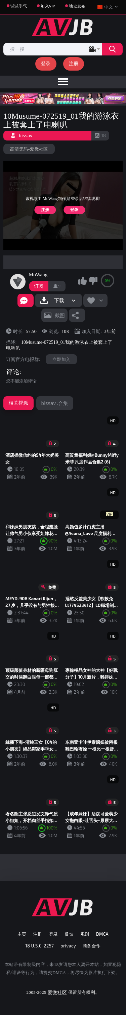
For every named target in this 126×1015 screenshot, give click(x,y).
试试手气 (18, 5)
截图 (60, 315)
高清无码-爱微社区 (29, 149)
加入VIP (48, 5)
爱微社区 (57, 992)
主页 (22, 934)
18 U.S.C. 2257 (40, 945)
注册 (74, 63)
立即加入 (61, 359)
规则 (84, 934)
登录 (46, 63)
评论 (12, 371)
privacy (68, 945)
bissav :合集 (54, 403)
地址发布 (77, 5)
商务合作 (92, 945)
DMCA (102, 934)
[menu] (63, 82)
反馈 (69, 934)
